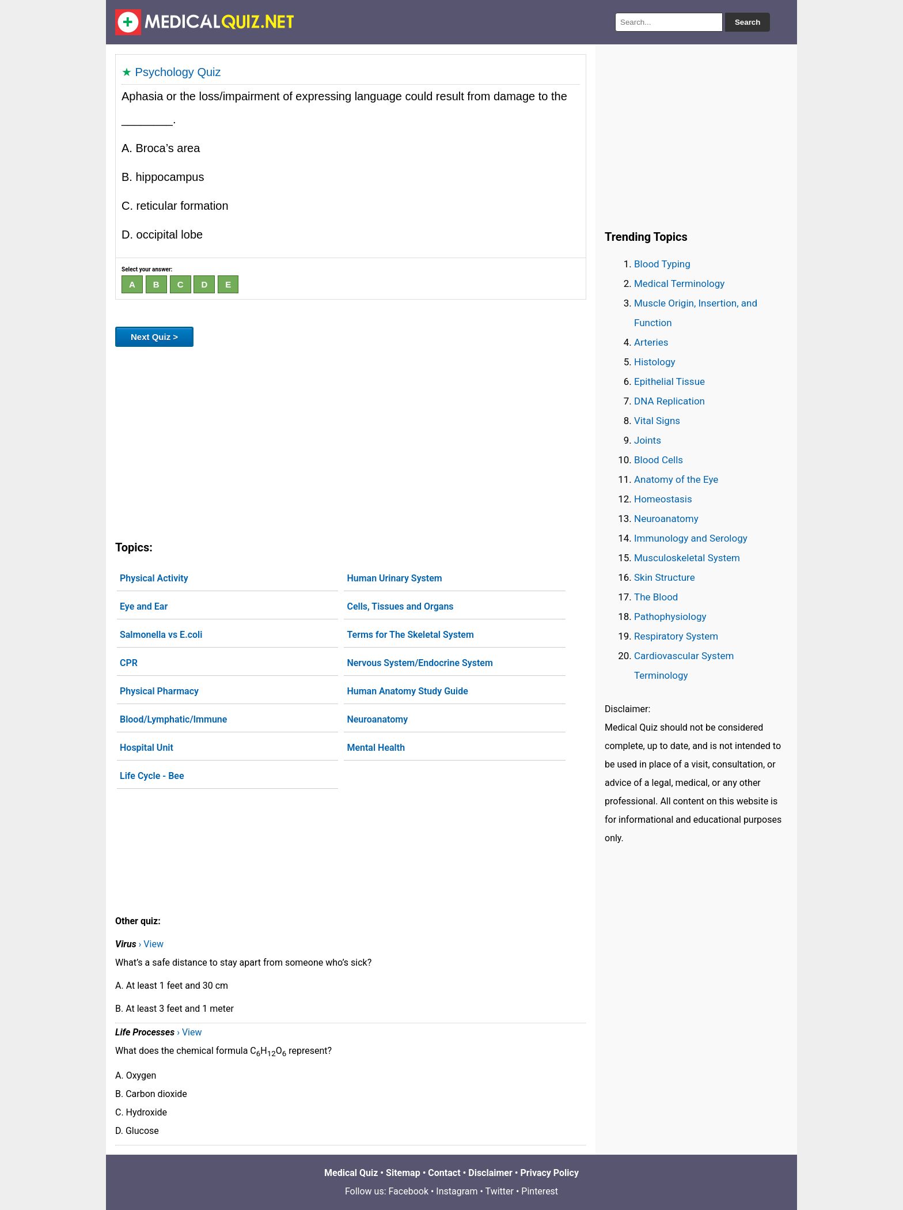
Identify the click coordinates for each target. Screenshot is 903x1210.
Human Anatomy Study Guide (407, 691)
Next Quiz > (154, 337)
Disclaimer (490, 1172)
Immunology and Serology (691, 538)
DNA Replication (669, 401)
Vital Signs (657, 420)
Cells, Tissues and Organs (400, 606)
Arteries (651, 342)
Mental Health (376, 747)
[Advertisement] (351, 441)
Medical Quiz (351, 1172)
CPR (129, 662)
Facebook (408, 1191)
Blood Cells (658, 460)
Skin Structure (664, 577)
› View (151, 944)
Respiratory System (676, 636)
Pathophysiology (670, 616)
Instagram (456, 1191)
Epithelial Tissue (669, 381)
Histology (655, 362)
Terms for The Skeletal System (410, 634)
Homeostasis (663, 499)
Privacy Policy (550, 1172)
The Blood (656, 597)
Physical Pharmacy (159, 691)
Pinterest (539, 1191)
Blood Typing (662, 264)
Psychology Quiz (178, 72)
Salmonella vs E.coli (161, 634)
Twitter (499, 1191)
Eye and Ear (144, 606)
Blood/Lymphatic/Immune (173, 719)
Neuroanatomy (377, 719)
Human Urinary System (394, 578)
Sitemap (403, 1172)
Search (747, 22)
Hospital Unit (146, 747)
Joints (647, 440)
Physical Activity (154, 578)
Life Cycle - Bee (152, 775)
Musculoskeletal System (687, 558)
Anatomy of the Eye (676, 479)
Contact (444, 1172)
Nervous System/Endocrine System (419, 662)
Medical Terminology (679, 283)
